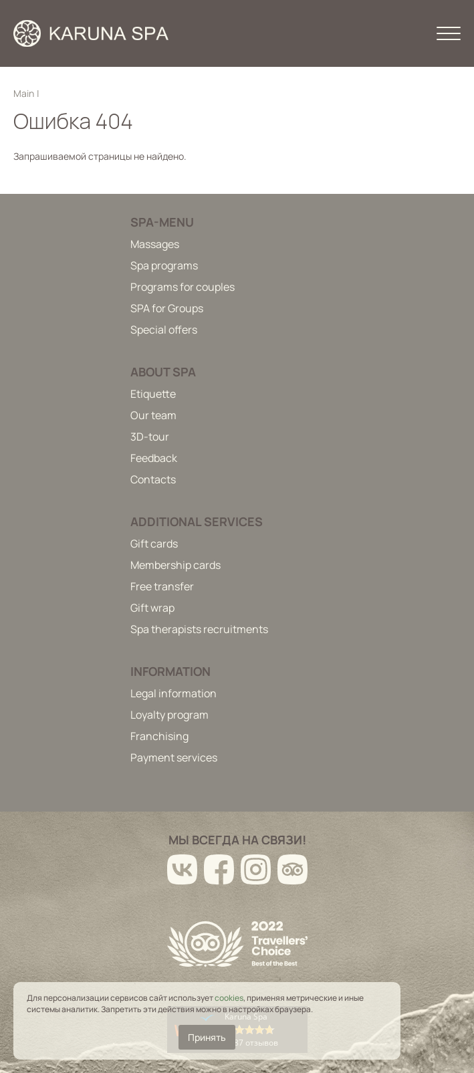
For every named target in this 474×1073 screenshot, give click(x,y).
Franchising (159, 736)
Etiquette (153, 393)
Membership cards (175, 565)
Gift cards (154, 543)
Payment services (173, 757)
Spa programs (164, 265)
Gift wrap (152, 607)
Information (170, 671)
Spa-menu (162, 222)
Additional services (196, 521)
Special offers (163, 329)
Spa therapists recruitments (199, 629)
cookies (229, 997)
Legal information (173, 693)
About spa (163, 372)
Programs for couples (182, 286)
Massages (154, 244)
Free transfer (162, 586)
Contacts (153, 479)
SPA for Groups (166, 308)
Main (23, 93)
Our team (153, 415)
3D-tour (149, 436)
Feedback (153, 458)
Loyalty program (169, 714)
